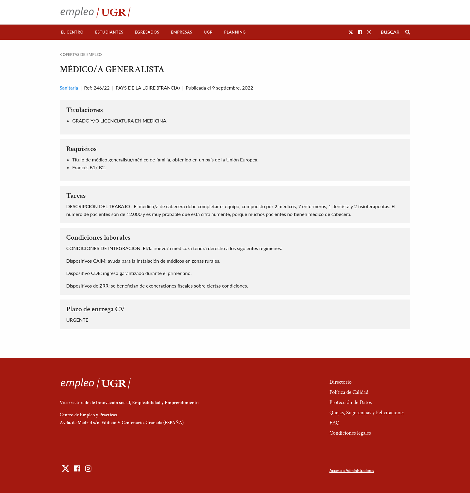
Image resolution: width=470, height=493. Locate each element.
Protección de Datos (350, 402)
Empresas (181, 32)
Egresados (147, 32)
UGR (208, 32)
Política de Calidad (348, 392)
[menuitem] (72, 32)
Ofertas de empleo (81, 54)
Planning (235, 32)
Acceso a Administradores (351, 470)
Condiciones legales (350, 433)
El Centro (72, 32)
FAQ (334, 422)
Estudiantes (109, 32)
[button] (350, 32)
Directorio (340, 382)
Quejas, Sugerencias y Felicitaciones (367, 412)
